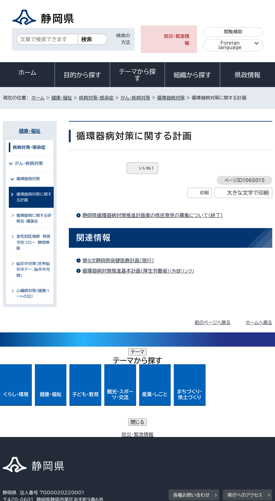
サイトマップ (202, 449)
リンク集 (160, 449)
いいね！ (147, 168)
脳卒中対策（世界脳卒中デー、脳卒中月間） (33, 269)
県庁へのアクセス (244, 404)
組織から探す (192, 75)
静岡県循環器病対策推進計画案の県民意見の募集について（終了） (152, 215)
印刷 (204, 192)
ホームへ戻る (259, 322)
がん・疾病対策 (135, 98)
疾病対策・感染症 (96, 98)
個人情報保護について (99, 442)
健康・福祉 (61, 98)
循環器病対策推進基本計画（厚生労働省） (141, 270)
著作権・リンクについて (31, 442)
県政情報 (247, 75)
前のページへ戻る (213, 322)
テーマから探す (137, 75)
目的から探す (82, 75)
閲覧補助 (233, 31)
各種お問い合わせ (191, 404)
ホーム (27, 72)
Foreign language (230, 45)
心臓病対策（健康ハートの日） (33, 293)
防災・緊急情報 (176, 39)
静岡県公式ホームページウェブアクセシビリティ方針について (69, 449)
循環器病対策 (171, 98)
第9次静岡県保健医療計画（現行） (118, 260)
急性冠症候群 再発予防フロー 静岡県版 (33, 242)
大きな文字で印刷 (248, 192)
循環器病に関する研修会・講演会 (33, 218)
